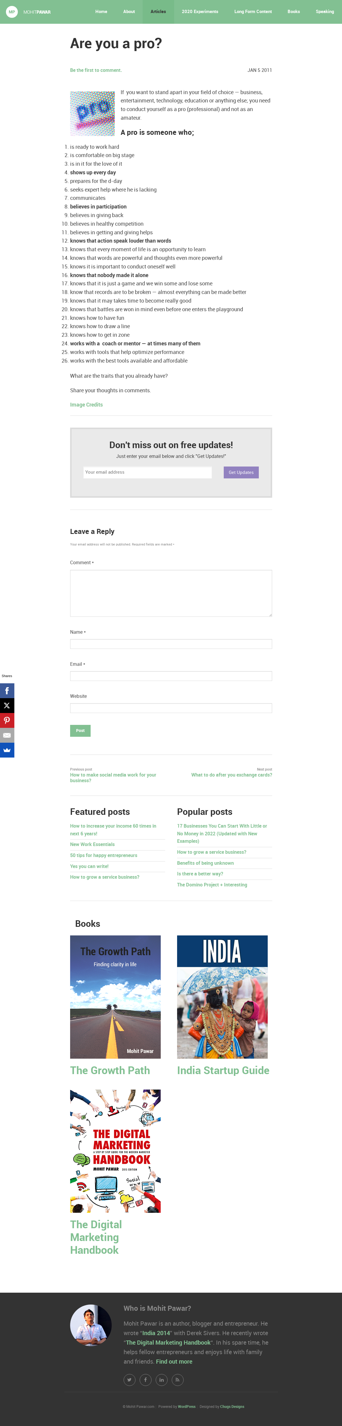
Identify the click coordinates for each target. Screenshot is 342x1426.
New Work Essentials (92, 844)
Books (294, 12)
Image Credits (86, 405)
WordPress (187, 1407)
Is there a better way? (200, 874)
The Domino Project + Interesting (212, 885)
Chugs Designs (232, 1407)
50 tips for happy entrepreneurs (103, 855)
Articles (158, 12)
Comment (82, 562)
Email (77, 664)
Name (78, 632)
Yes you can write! (89, 866)
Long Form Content (253, 12)
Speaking (325, 12)
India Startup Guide (223, 1071)
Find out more (174, 1362)
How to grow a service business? (104, 877)
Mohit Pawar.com (28, 12)
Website (78, 696)
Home (101, 12)
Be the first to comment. (96, 70)
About (129, 12)
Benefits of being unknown (205, 863)
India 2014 (156, 1333)
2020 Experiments (200, 12)
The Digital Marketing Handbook (96, 1237)
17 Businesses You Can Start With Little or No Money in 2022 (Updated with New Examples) (222, 834)
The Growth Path (110, 1071)
